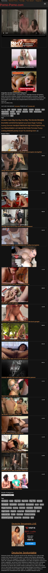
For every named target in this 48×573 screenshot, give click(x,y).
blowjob (19, 109)
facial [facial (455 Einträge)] (25, 123)
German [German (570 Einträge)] (9, 125)
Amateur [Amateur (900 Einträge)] (4, 120)
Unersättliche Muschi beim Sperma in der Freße (15, 340)
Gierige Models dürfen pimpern (10, 170)
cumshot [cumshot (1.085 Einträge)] (12, 123)
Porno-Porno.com (11, 5)
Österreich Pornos (13, 0)
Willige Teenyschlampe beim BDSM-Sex (12, 433)
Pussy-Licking (37, 111)
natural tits (25, 111)
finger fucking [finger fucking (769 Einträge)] (37, 123)
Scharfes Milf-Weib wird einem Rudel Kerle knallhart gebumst (18, 377)
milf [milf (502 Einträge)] (16, 128)
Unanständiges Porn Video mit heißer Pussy (14, 452)
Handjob (12, 111)
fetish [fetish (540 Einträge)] (29, 123)
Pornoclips (22, 0)
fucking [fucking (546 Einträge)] (3, 125)
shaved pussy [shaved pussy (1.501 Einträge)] (12, 131)
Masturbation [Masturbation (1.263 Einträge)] (9, 128)
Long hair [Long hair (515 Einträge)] (20, 511)
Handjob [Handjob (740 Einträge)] (16, 125)
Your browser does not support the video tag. (24, 23)
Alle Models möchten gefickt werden (12, 414)
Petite (31, 111)
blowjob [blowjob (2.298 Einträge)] (40, 120)
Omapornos (38, 0)
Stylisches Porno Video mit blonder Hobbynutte (15, 470)
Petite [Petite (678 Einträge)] (28, 128)
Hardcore (18, 111)
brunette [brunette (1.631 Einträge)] (4, 123)
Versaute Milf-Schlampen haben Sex (11, 189)
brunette (25, 109)
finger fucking (5, 111)
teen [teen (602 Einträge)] (34, 131)
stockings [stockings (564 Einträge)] (29, 131)
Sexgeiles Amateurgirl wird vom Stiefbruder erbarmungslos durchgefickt (22, 152)
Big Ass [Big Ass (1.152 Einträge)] (15, 120)
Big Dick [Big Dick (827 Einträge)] (21, 120)
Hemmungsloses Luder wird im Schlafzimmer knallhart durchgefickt (20, 245)
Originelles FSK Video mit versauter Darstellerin (15, 358)
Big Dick (14, 109)
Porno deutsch (30, 0)
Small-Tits (12, 113)
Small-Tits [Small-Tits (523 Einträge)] (22, 131)
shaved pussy (5, 113)
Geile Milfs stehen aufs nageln (10, 303)
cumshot (31, 109)
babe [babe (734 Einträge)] (10, 120)
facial (43, 109)
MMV (12, 116)
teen (18, 113)
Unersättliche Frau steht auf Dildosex (12, 208)
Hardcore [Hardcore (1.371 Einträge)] (23, 125)
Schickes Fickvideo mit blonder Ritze (12, 489)
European (37, 109)
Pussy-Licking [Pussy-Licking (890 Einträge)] (29, 514)
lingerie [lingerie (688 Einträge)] (38, 125)
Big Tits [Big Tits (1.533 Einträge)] (28, 120)
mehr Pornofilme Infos (7, 103)
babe (8, 109)
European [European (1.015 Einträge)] (19, 123)
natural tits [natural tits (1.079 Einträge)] (22, 128)
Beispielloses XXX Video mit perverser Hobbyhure (15, 284)
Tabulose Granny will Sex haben (10, 396)
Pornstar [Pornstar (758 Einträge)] (34, 128)
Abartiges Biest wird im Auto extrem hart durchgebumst (17, 226)
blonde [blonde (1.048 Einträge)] (34, 120)
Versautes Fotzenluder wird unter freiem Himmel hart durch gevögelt (20, 321)
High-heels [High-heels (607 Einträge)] (31, 125)
